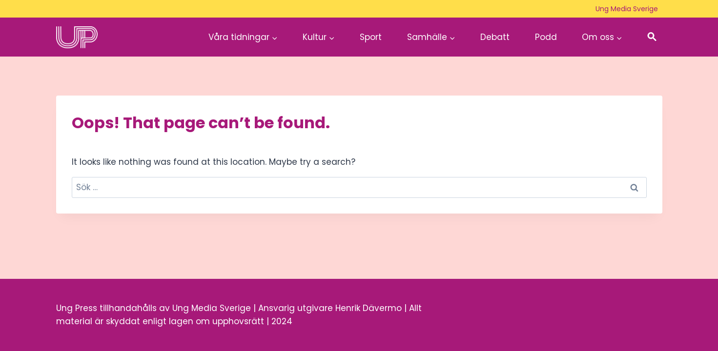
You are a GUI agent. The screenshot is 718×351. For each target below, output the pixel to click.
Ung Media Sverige (626, 9)
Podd (546, 37)
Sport (371, 37)
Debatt (495, 37)
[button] (652, 37)
